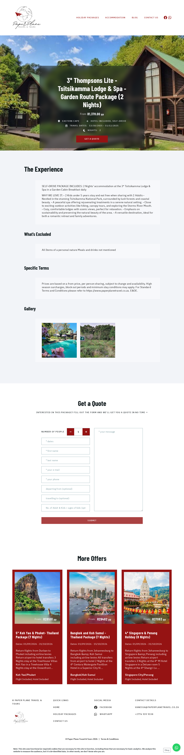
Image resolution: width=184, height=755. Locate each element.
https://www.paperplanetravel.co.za (107, 290)
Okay (167, 750)
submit (92, 520)
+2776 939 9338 (144, 714)
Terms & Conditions (110, 739)
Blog (135, 17)
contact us (60, 721)
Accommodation (115, 17)
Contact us (151, 17)
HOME (56, 707)
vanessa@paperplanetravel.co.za (153, 707)
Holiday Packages (87, 17)
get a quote (92, 139)
